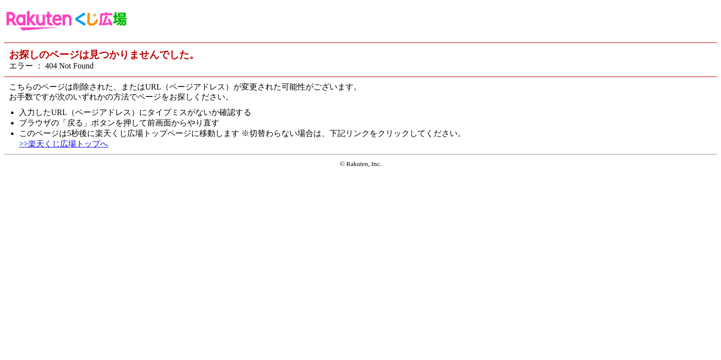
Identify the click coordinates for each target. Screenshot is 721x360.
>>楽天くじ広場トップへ (63, 144)
